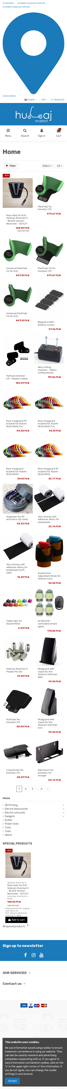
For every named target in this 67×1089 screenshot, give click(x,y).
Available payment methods (32, 3)
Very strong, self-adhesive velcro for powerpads (48, 519)
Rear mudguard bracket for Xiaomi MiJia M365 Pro (48, 424)
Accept (12, 1080)
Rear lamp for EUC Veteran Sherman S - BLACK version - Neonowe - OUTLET (17, 219)
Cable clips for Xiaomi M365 (14, 622)
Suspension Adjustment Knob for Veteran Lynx (49, 576)
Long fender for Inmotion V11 (15, 771)
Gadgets (10, 816)
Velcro (8, 835)
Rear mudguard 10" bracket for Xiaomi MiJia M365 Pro (16, 424)
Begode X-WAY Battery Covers (46, 323)
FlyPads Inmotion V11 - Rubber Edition (17, 377)
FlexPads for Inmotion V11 (45, 208)
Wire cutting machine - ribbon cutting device (47, 370)
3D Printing (11, 805)
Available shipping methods (16, 7)
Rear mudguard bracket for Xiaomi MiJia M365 (16, 471)
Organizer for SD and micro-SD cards (17, 518)
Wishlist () (57, 100)
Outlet (8, 820)
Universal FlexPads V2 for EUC (16, 269)
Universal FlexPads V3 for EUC (16, 314)
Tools (8, 827)
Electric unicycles (15, 812)
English (31, 100)
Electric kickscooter (16, 808)
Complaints (8, 3)
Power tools (12, 823)
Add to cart (16, 919)
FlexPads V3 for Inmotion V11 (46, 269)
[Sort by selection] (47, 166)
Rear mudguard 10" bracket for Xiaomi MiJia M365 (48, 471)
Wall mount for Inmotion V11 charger (46, 773)
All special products (16, 925)
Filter (11, 165)
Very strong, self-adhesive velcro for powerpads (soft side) (17, 568)
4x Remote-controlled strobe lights (47, 624)
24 (59, 165)
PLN (44, 100)
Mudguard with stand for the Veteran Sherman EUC (47, 723)
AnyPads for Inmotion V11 (13, 721)
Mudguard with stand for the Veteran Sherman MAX (47, 672)
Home (6, 798)
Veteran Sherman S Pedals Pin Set (17, 670)
